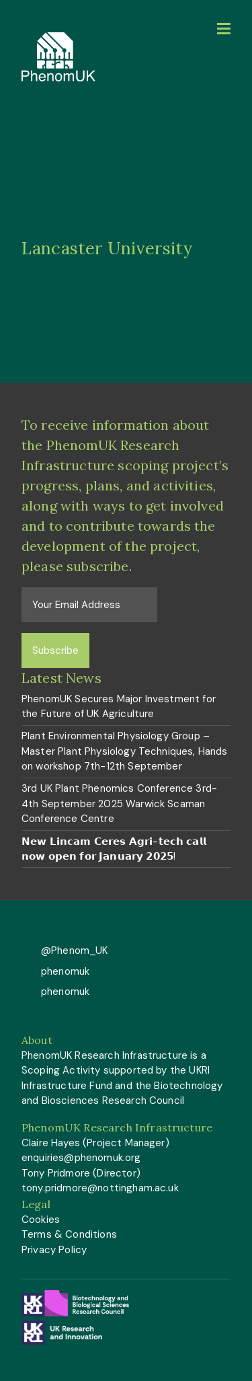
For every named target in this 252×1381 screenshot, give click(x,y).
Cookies (41, 1219)
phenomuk (63, 971)
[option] (126, 248)
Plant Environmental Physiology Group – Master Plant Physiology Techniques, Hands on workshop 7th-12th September (125, 751)
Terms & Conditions (69, 1234)
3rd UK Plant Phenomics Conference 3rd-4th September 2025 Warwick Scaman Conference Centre (119, 803)
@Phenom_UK (73, 950)
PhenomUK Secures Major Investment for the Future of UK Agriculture (119, 706)
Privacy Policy (54, 1250)
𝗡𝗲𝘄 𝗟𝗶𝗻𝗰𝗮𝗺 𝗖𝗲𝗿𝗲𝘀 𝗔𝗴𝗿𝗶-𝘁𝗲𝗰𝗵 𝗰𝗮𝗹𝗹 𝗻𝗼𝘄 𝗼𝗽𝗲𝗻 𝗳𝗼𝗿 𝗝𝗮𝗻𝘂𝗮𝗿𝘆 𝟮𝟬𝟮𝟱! (114, 849)
